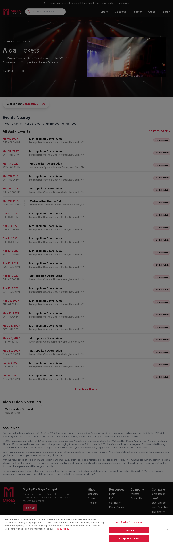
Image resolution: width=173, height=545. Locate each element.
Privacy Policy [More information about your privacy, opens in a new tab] (61, 531)
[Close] (167, 532)
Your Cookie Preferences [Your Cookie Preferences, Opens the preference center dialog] (129, 525)
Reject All (129, 533)
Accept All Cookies (129, 541)
